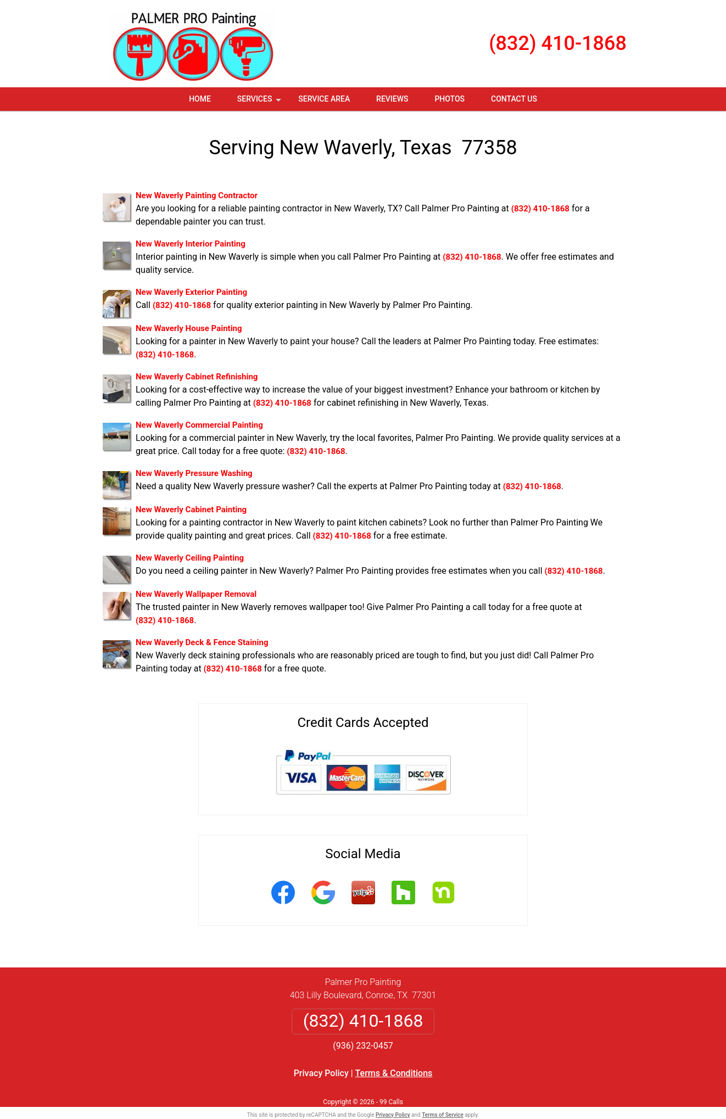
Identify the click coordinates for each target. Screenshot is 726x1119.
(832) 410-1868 (558, 43)
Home (200, 98)
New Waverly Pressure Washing (194, 473)
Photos (449, 98)
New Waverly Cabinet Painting (191, 509)
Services (260, 102)
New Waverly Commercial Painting (199, 425)
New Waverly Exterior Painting (191, 292)
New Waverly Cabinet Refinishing (197, 377)
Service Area (324, 98)
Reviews (392, 98)
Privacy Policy (321, 1073)
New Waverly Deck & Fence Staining (202, 642)
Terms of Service (442, 1115)
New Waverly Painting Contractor (197, 195)
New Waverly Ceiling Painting (190, 558)
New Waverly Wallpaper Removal (196, 594)
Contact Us (514, 98)
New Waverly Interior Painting (190, 244)
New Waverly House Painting (189, 328)
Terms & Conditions (394, 1073)
